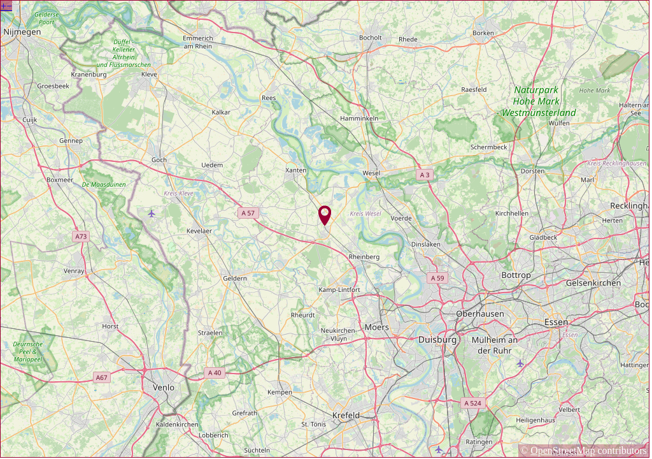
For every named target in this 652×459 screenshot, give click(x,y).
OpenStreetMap (562, 450)
